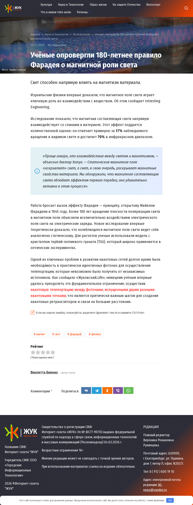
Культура (46, 4)
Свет (57, 334)
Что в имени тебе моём (56, 12)
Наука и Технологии (70, 4)
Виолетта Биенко (44, 372)
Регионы (82, 12)
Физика (96, 334)
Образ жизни (98, 4)
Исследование (57, 45)
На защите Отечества (126, 4)
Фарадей (76, 334)
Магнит (40, 334)
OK (170, 500)
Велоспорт (153, 4)
